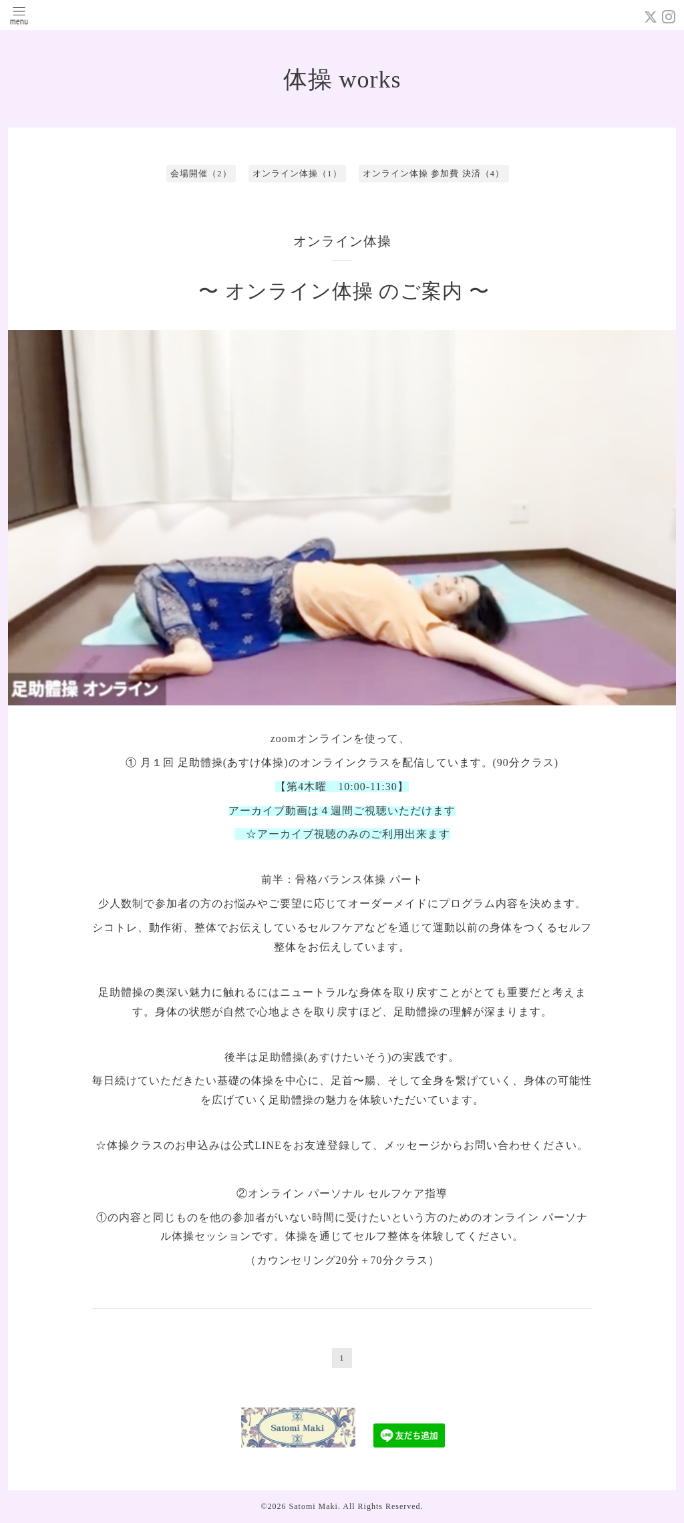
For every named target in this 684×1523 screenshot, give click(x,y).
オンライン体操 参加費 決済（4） (433, 173)
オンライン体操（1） (297, 173)
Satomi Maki (313, 1506)
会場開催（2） (201, 173)
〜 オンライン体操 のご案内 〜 (344, 291)
